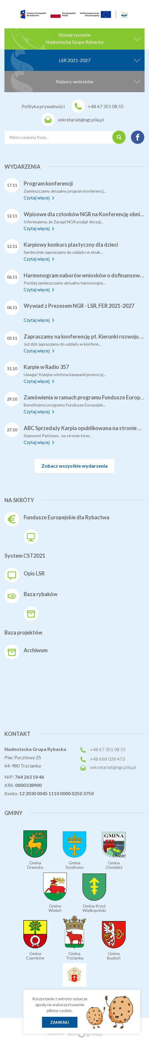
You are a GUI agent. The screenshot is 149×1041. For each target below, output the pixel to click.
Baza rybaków (40, 594)
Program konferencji (48, 183)
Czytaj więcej (39, 197)
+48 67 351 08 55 (106, 106)
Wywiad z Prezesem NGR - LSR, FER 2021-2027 (79, 305)
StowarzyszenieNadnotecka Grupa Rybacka (93, 38)
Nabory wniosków (98, 80)
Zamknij (59, 1022)
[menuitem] (29, 11)
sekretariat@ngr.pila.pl (81, 119)
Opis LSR (34, 573)
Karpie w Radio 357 (46, 367)
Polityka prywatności (43, 106)
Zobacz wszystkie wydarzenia (74, 466)
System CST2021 (24, 555)
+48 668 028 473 (107, 759)
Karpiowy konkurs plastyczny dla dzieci (71, 244)
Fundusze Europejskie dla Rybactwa (66, 517)
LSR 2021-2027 (99, 59)
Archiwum (36, 650)
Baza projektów (23, 632)
